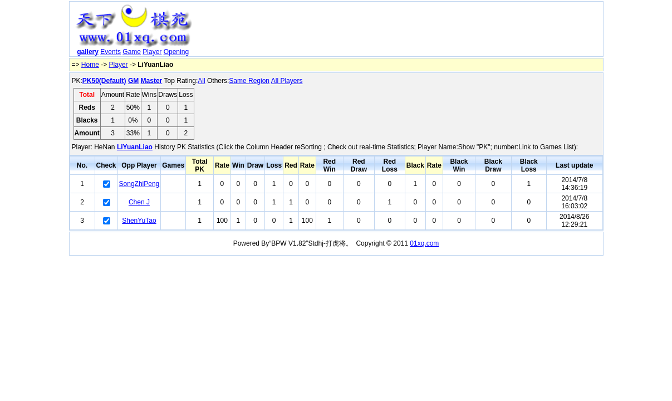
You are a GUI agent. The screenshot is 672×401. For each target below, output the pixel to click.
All (201, 81)
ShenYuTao (139, 220)
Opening (176, 52)
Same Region (249, 81)
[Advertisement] (399, 31)
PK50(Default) (104, 81)
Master (152, 81)
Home (90, 65)
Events (110, 52)
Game (131, 52)
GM (133, 81)
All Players (287, 81)
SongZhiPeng (139, 184)
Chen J (139, 202)
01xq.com (424, 243)
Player (152, 52)
